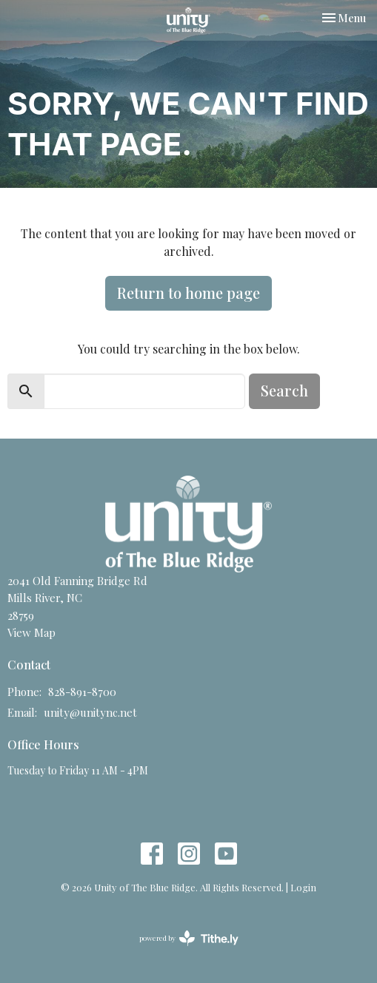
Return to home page (188, 293)
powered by (188, 938)
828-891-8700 (82, 691)
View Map (31, 632)
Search (284, 390)
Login (303, 887)
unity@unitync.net (90, 712)
